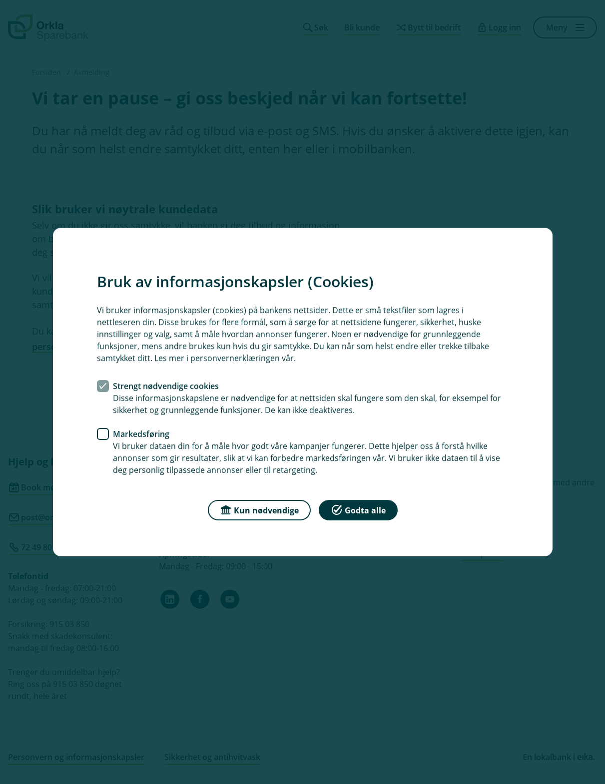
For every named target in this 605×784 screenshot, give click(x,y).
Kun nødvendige (259, 509)
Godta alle (358, 509)
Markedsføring (141, 433)
